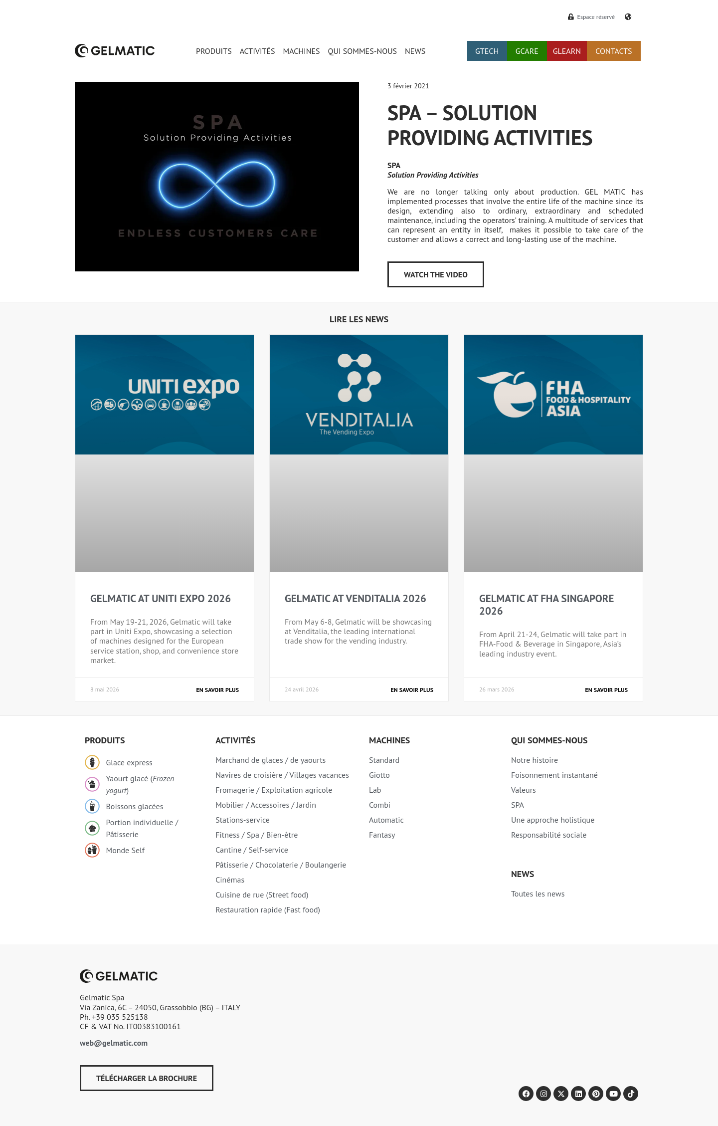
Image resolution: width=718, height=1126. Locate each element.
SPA (517, 805)
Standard (384, 760)
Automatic (386, 820)
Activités (235, 740)
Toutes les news (537, 894)
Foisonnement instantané (554, 775)
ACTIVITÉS (257, 51)
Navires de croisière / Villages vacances (282, 775)
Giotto (379, 775)
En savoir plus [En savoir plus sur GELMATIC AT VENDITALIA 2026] (412, 689)
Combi (379, 805)
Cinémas (229, 880)
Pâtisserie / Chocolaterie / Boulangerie (280, 865)
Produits (105, 740)
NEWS (415, 51)
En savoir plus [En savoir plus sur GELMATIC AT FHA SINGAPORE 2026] (606, 689)
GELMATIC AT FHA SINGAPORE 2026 (546, 605)
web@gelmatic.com (114, 1043)
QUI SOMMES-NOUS (362, 51)
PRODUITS (214, 51)
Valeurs (523, 790)
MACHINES (301, 51)
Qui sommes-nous (549, 740)
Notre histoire (534, 760)
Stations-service (242, 820)
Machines (389, 740)
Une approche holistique (552, 820)
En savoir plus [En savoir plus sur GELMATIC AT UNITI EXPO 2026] (217, 689)
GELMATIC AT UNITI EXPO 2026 (160, 598)
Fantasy (382, 835)
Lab (375, 790)
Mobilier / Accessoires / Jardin (265, 805)
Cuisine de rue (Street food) (261, 895)
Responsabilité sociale (548, 835)
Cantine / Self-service (251, 850)
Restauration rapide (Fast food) (267, 909)
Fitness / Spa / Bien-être (256, 835)
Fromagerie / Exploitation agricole (273, 790)
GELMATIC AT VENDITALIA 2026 (355, 598)
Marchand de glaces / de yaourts (270, 760)
